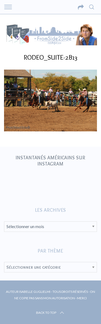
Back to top (50, 313)
